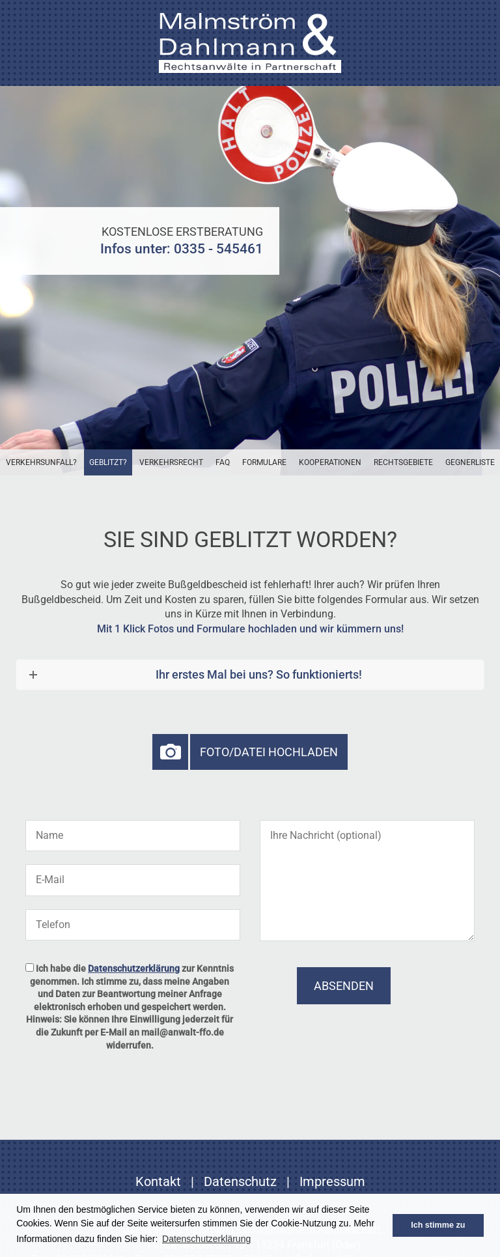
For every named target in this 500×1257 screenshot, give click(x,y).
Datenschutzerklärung (134, 968)
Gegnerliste (470, 462)
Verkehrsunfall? (41, 462)
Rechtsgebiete (403, 462)
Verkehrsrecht (171, 462)
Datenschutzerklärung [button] (206, 1239)
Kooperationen (330, 462)
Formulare (264, 462)
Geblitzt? (108, 462)
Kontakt (158, 1181)
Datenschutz (240, 1181)
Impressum (332, 1181)
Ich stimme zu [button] (438, 1225)
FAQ (222, 462)
